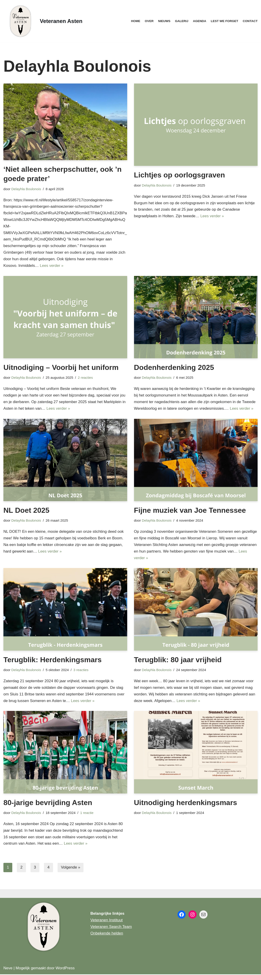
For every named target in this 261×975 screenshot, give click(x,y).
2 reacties (85, 378)
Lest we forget (224, 21)
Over (148, 21)
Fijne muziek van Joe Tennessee (190, 510)
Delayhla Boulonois (26, 189)
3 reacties (81, 670)
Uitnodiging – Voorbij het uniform (61, 368)
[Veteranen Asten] (42, 21)
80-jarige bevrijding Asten (47, 803)
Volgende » (70, 868)
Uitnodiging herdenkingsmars (185, 803)
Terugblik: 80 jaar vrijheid (178, 660)
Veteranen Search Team (111, 927)
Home (135, 21)
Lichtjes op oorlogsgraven (179, 175)
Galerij (181, 21)
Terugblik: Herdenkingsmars (52, 660)
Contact (250, 21)
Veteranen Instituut (106, 921)
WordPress (65, 969)
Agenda (199, 21)
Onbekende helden (106, 934)
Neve (8, 969)
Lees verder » (52, 266)
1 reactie (87, 813)
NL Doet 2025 (26, 510)
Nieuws (164, 21)
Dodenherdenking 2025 (174, 368)
